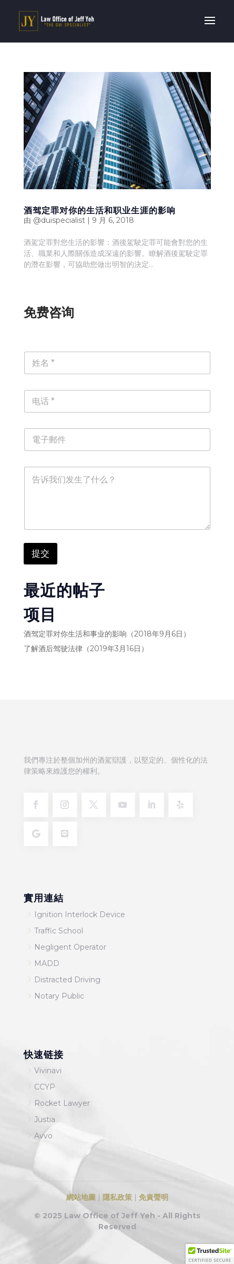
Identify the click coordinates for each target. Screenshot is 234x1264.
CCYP (44, 1087)
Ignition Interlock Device (79, 914)
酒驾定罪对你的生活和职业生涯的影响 (100, 209)
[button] (210, 1254)
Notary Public (59, 996)
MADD (46, 963)
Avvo (43, 1135)
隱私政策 (117, 1197)
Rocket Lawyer (62, 1103)
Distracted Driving (67, 979)
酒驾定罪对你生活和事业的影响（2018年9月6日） (107, 634)
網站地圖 (81, 1197)
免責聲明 (153, 1197)
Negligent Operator (70, 947)
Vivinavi (48, 1070)
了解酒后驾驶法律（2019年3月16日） (86, 648)
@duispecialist (59, 220)
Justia (44, 1119)
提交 (40, 553)
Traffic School (58, 931)
